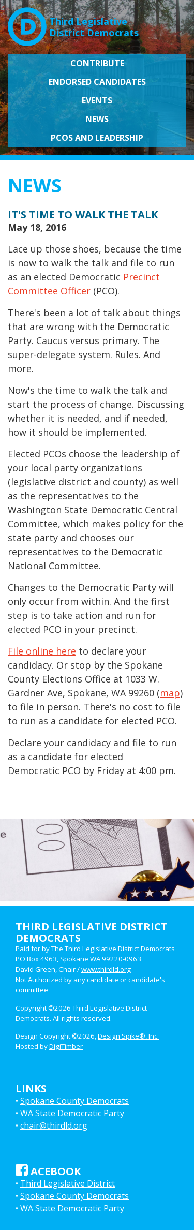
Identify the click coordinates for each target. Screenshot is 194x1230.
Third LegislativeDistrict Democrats (73, 22)
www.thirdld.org (106, 969)
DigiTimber (66, 1046)
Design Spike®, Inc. (128, 1036)
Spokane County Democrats (74, 1100)
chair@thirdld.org (53, 1125)
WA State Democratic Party (72, 1113)
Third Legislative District (67, 1183)
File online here (42, 651)
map (170, 693)
